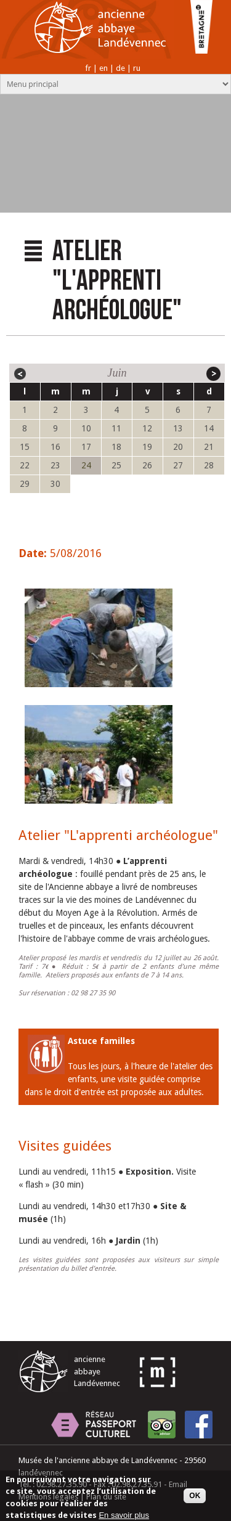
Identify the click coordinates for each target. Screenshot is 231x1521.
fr (88, 68)
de (120, 68)
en (103, 68)
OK (194, 1500)
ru (136, 68)
